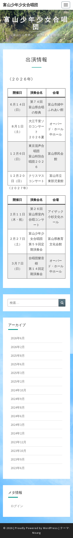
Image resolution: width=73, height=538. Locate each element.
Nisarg (36, 532)
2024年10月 (18, 390)
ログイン (17, 506)
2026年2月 (18, 347)
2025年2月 (18, 381)
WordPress (50, 528)
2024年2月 (18, 433)
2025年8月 (18, 355)
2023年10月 (18, 451)
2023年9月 (18, 459)
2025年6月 (18, 364)
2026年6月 (18, 338)
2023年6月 (18, 468)
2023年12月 (18, 442)
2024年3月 (18, 425)
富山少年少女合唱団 (20, 4)
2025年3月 (18, 373)
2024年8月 (18, 407)
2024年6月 (18, 416)
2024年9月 (18, 399)
